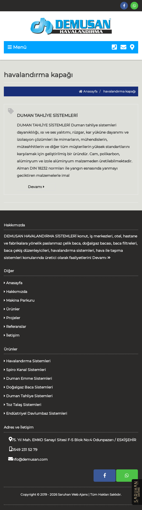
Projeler (12, 318)
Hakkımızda (15, 291)
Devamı (36, 186)
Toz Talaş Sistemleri (22, 404)
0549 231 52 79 (20, 449)
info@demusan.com (26, 459)
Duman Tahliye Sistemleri (28, 396)
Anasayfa (88, 91)
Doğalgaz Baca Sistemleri (28, 387)
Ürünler (12, 309)
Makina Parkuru (19, 300)
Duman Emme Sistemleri (28, 378)
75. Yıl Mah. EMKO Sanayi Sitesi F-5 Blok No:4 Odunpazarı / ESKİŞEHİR (70, 439)
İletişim (11, 335)
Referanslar (15, 326)
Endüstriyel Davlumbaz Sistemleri (35, 413)
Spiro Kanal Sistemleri (25, 369)
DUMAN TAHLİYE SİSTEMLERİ (47, 115)
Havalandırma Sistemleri (27, 361)
